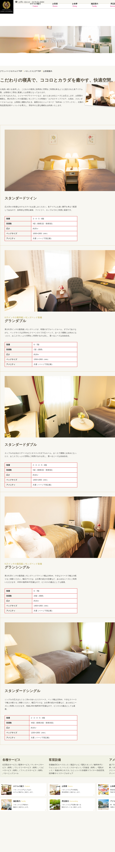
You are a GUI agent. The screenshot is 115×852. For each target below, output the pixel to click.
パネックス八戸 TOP (32, 71)
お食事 (75, 5)
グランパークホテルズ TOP (11, 71)
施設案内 (94, 5)
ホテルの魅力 (35, 5)
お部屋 (55, 5)
